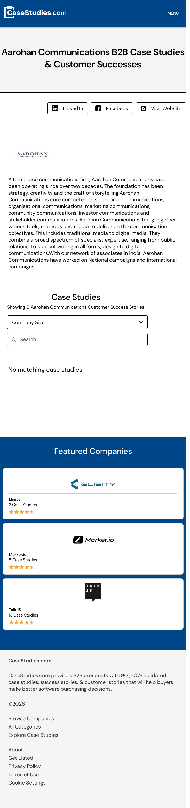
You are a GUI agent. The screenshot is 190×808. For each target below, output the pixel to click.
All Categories (24, 726)
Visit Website (160, 108)
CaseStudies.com (30, 660)
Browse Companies (31, 718)
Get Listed (20, 758)
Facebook (111, 108)
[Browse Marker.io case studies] (93, 549)
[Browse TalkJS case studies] (93, 604)
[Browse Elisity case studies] (93, 493)
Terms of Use (23, 774)
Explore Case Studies (33, 735)
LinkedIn (67, 108)
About (15, 749)
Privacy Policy (24, 766)
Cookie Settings (27, 782)
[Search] (81, 339)
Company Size (77, 322)
